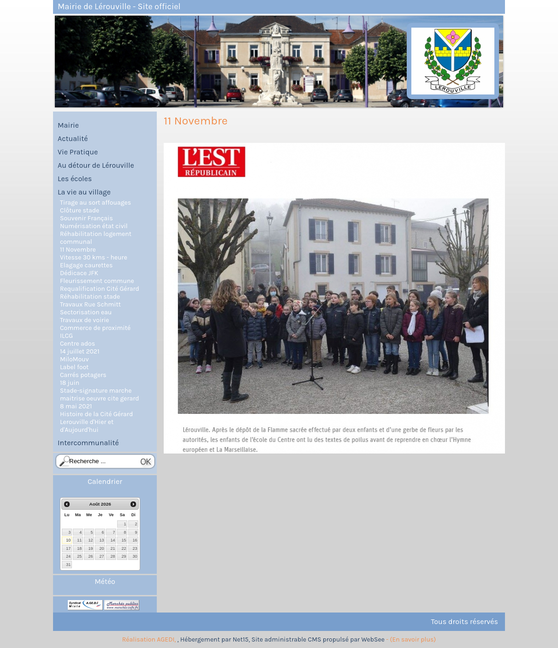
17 (68, 548)
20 (101, 548)
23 (134, 548)
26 (90, 556)
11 (79, 540)
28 (112, 556)
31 (68, 564)
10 (68, 540)
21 (112, 548)
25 (79, 556)
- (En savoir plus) (411, 639)
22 (123, 548)
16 (134, 540)
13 (101, 540)
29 (123, 556)
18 (79, 548)
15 (123, 540)
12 (90, 540)
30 (134, 556)
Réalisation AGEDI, (150, 639)
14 (112, 540)
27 (101, 556)
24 (68, 556)
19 (90, 548)
